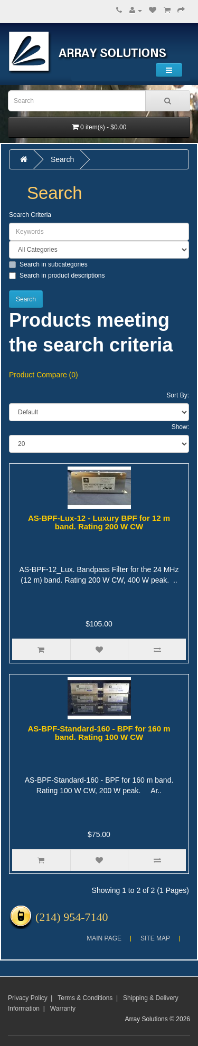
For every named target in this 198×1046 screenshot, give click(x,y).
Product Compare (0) (43, 374)
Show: (180, 427)
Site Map (155, 938)
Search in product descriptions (57, 275)
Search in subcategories (48, 264)
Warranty (63, 1008)
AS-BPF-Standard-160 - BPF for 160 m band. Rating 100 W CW (98, 733)
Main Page (104, 938)
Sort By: (177, 395)
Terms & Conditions (85, 998)
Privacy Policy (28, 998)
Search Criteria (30, 214)
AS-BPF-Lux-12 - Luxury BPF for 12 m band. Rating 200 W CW (99, 522)
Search (62, 159)
